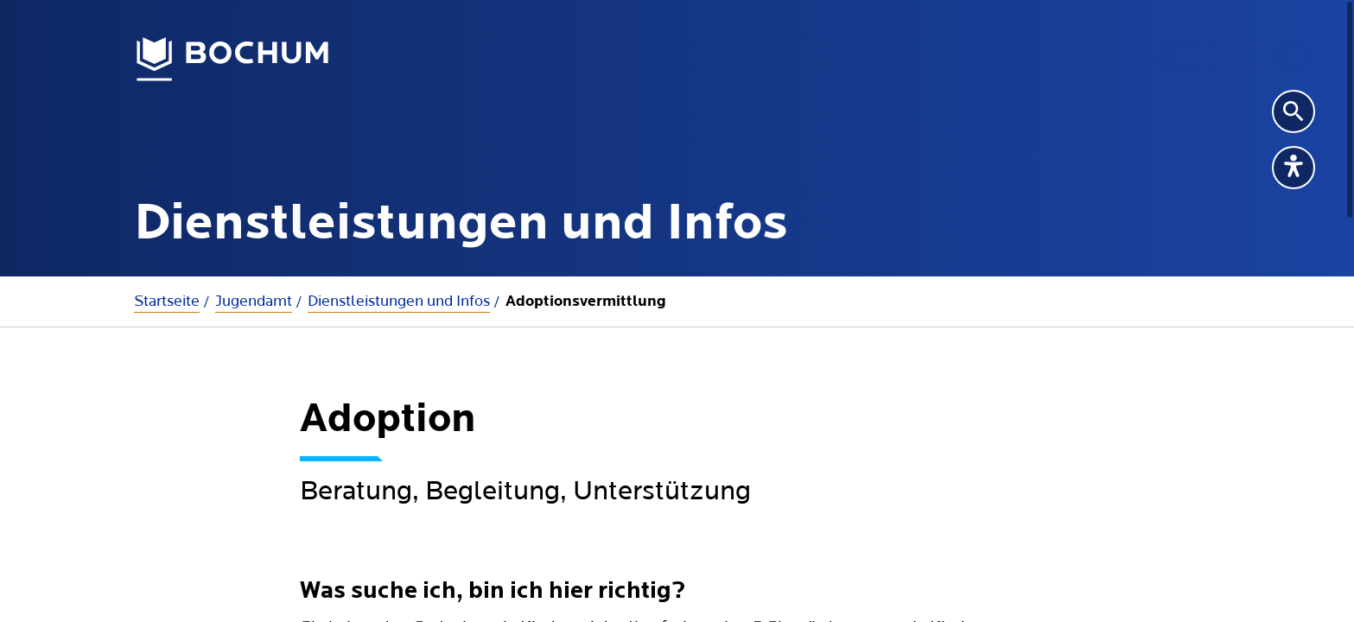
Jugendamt (253, 301)
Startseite (167, 301)
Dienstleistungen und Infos (399, 301)
